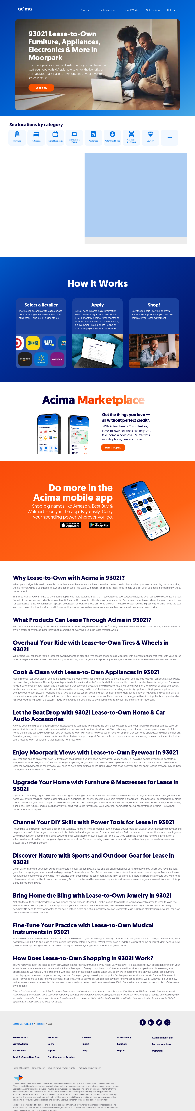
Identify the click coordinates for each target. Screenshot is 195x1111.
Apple (72, 526)
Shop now (41, 87)
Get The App (153, 10)
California (28, 1024)
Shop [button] (84, 10)
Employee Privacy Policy (89, 1068)
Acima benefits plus (163, 1037)
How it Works (131, 10)
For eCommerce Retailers (61, 1057)
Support (52, 1050)
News (51, 1044)
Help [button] (170, 10)
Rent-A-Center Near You (26, 1057)
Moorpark (40, 1024)
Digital (120, 1050)
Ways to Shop (20, 1044)
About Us (53, 1037)
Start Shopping (113, 447)
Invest (85, 1044)
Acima (25, 10)
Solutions (122, 1044)
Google (101, 526)
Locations (17, 1024)
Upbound (157, 1050)
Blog (84, 1050)
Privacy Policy (38, 1068)
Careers (86, 1037)
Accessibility (124, 1037)
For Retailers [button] (105, 10)
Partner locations (161, 1044)
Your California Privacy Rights (61, 1068)
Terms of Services (21, 1068)
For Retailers (20, 1050)
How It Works (20, 1037)
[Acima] (18, 1078)
